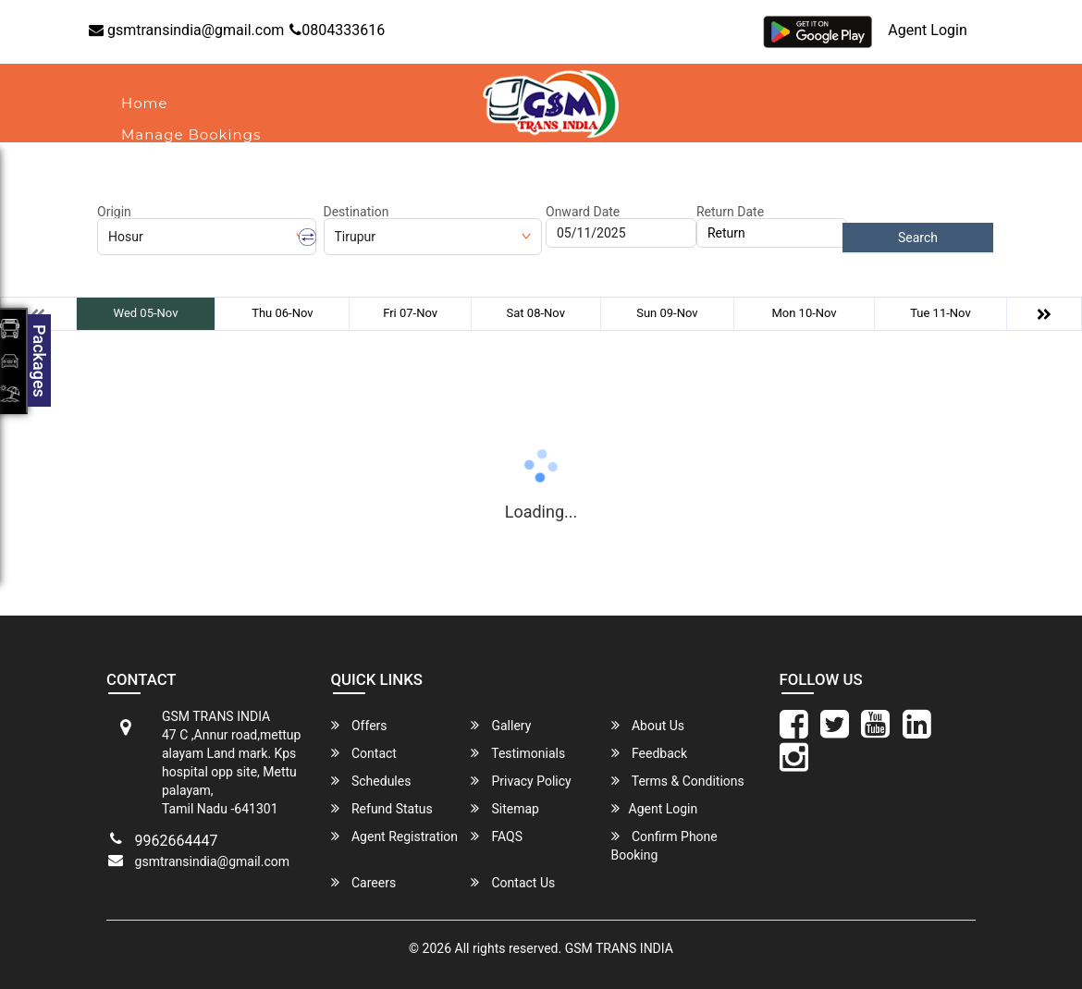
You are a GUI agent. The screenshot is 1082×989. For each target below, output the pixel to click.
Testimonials (518, 753)
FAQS (497, 836)
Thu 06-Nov (282, 313)
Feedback (649, 753)
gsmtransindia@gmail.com (186, 30)
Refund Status (382, 808)
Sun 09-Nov (666, 313)
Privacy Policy (521, 780)
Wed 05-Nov (146, 313)
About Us (157, 166)
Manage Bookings (191, 134)
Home (144, 103)
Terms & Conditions (677, 780)
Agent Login (927, 30)
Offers (359, 725)
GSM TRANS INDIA (619, 948)
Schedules (371, 780)
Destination (356, 211)
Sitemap (505, 808)
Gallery (501, 725)
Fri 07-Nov (410, 313)
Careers (364, 882)
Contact (251, 166)
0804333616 (337, 30)
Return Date (730, 211)
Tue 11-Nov (940, 313)
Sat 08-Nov (536, 313)
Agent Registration (395, 836)
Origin (114, 211)
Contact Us (513, 882)
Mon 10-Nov (803, 313)
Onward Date (583, 211)
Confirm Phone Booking (664, 845)
